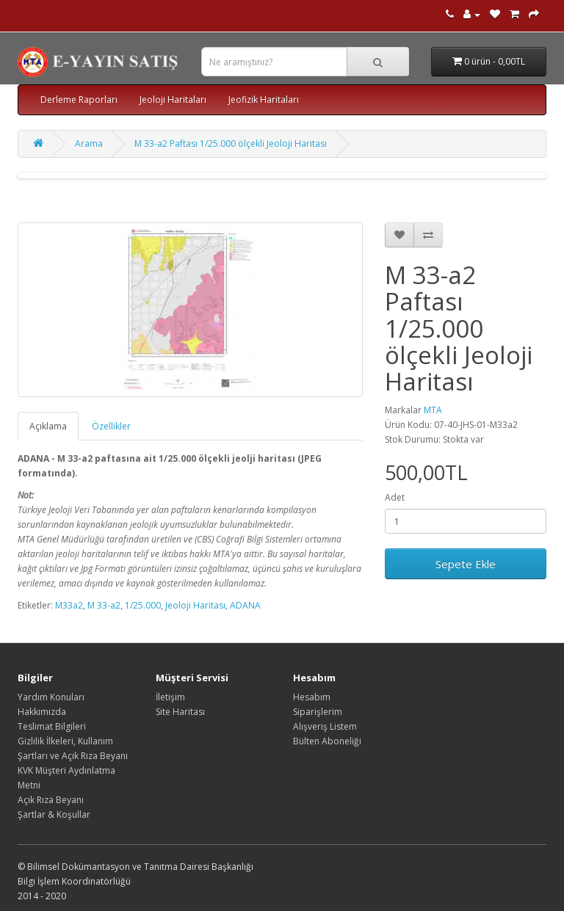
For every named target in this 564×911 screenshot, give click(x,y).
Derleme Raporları (79, 99)
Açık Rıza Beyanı (51, 800)
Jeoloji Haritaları (173, 99)
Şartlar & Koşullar (54, 814)
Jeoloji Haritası (195, 605)
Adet (395, 497)
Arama (89, 143)
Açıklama (48, 426)
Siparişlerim (317, 711)
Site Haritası (180, 711)
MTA (433, 410)
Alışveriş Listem (325, 726)
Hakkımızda (42, 711)
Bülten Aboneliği (327, 741)
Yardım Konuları (51, 697)
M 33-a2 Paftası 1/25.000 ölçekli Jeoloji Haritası (230, 143)
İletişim (170, 697)
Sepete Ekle (465, 563)
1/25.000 (143, 605)
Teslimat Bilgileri (52, 726)
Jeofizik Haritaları (263, 99)
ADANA (245, 605)
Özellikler (111, 426)
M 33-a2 (103, 605)
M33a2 (69, 605)
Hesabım (311, 697)
